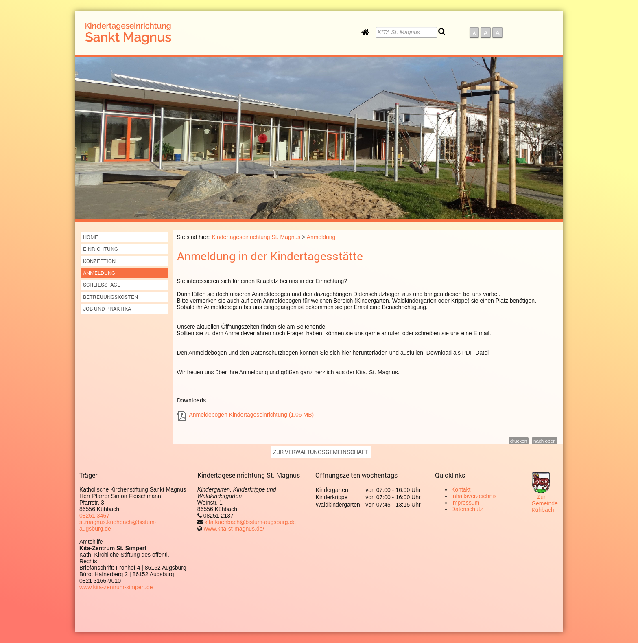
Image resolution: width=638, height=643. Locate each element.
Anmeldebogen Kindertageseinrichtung (251, 414)
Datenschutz (467, 509)
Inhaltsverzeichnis (473, 496)
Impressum (465, 502)
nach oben (544, 440)
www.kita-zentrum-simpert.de (116, 587)
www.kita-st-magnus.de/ (234, 528)
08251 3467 (94, 515)
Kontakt (460, 489)
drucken (518, 440)
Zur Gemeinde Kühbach (544, 503)
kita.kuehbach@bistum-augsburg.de (249, 522)
